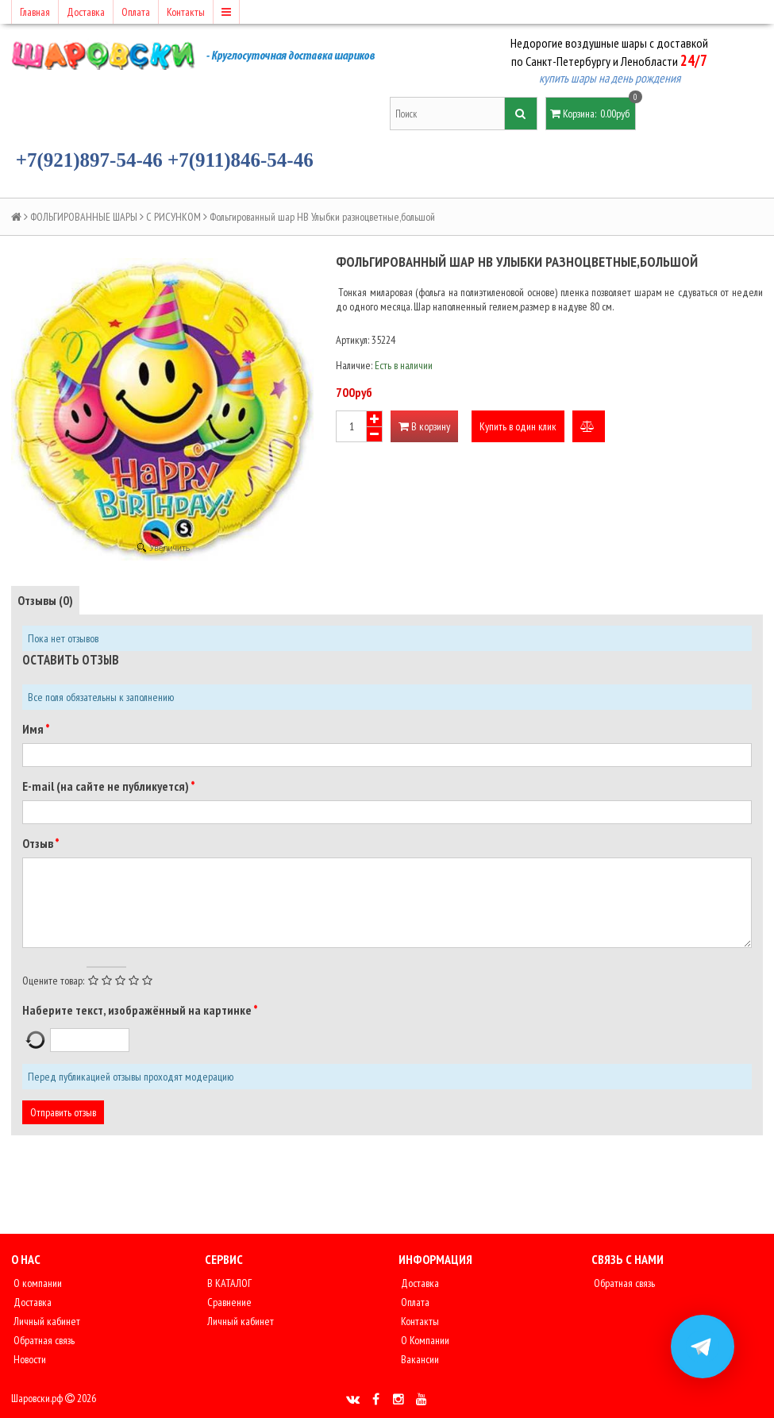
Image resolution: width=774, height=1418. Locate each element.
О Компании (424, 1340)
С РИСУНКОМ (173, 217)
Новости (28, 1359)
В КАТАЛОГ (228, 1283)
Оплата (135, 12)
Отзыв (38, 843)
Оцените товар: (53, 980)
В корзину (424, 426)
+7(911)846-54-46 (241, 160)
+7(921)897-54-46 (89, 160)
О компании (36, 1283)
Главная (35, 12)
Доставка (86, 12)
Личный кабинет (45, 1321)
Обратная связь (43, 1340)
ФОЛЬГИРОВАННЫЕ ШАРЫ (83, 217)
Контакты (186, 12)
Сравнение (228, 1302)
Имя (33, 729)
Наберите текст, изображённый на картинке (137, 1010)
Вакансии (419, 1359)
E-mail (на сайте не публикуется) (106, 786)
